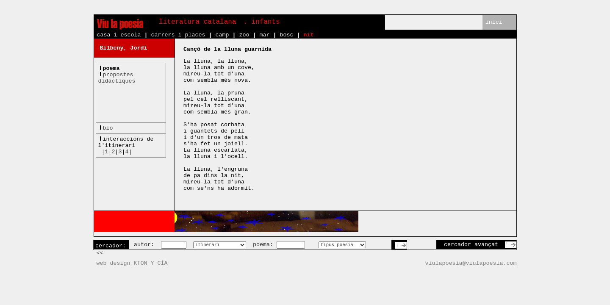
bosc (286, 35)
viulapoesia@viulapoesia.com (471, 263)
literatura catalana (197, 22)
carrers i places (178, 35)
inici (493, 22)
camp (222, 35)
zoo (244, 35)
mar (264, 35)
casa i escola (119, 35)
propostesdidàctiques (117, 78)
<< (100, 253)
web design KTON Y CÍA (132, 263)
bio (108, 128)
